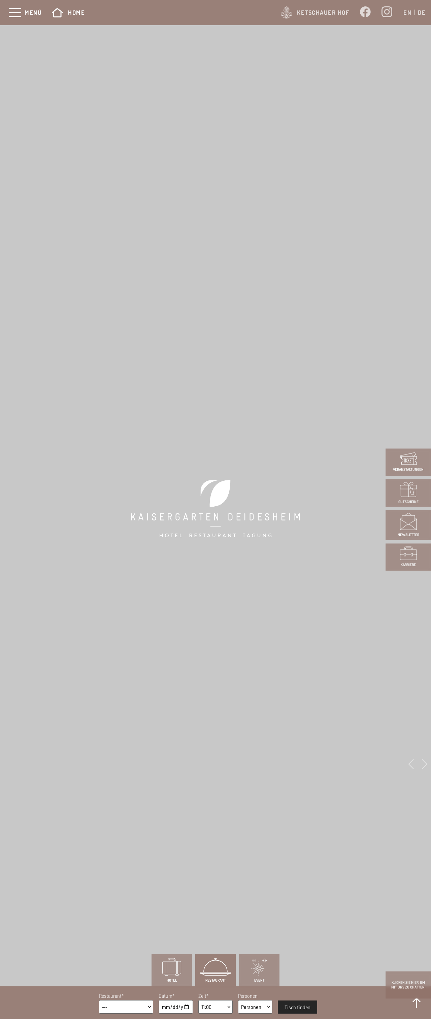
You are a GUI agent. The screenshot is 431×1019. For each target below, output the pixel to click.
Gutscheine (408, 493)
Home (68, 12)
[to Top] (416, 1003)
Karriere (408, 557)
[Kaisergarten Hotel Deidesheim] (215, 509)
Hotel (171, 970)
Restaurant (215, 970)
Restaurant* (111, 995)
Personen (248, 995)
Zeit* (203, 995)
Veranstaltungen (408, 462)
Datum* (166, 995)
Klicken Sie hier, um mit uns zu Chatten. (408, 984)
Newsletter (408, 525)
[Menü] (15, 12)
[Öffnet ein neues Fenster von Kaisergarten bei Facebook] (365, 12)
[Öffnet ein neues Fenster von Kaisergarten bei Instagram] (387, 12)
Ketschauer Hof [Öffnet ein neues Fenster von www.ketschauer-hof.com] (315, 12)
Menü (33, 12)
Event (259, 970)
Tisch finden (297, 1007)
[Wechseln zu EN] (407, 12)
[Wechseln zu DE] (422, 12)
